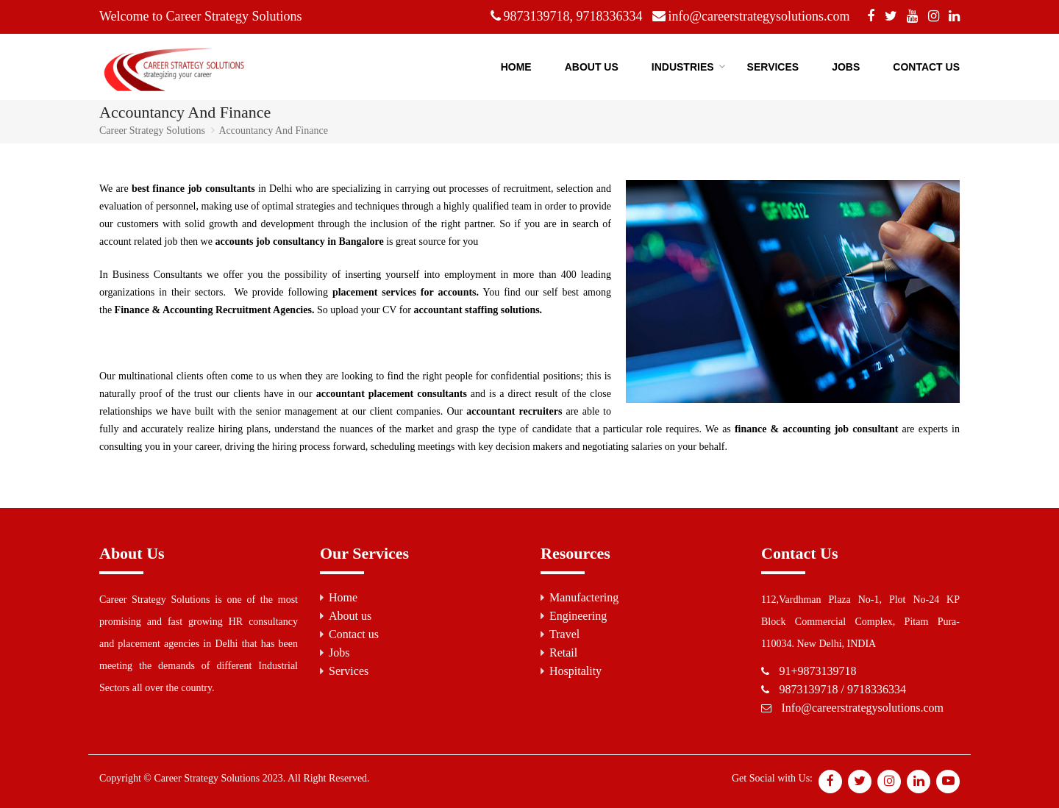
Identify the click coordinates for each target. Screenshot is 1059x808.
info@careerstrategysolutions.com (759, 16)
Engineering (578, 615)
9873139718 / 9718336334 (843, 689)
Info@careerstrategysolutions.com (863, 707)
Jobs (846, 67)
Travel (564, 634)
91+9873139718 (818, 671)
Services (773, 67)
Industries (683, 67)
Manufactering (583, 597)
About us (350, 615)
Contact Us (926, 67)
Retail (563, 652)
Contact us (354, 634)
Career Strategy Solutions (152, 130)
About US (591, 67)
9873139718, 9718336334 (573, 16)
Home (516, 67)
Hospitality (575, 671)
